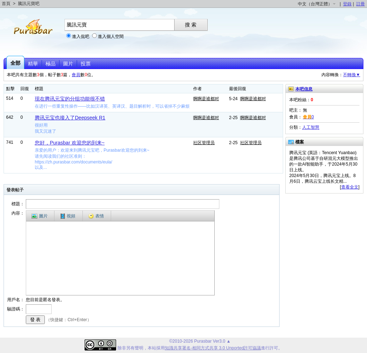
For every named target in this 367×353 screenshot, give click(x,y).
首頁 (6, 3)
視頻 (68, 216)
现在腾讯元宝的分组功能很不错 (70, 99)
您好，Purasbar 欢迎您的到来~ (70, 143)
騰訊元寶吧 (28, 3)
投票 (86, 64)
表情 (96, 216)
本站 (152, 347)
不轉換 (351, 74)
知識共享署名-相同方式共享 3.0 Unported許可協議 (213, 347)
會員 (76, 74)
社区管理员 (204, 142)
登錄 (347, 3)
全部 (15, 63)
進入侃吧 (80, 36)
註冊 (360, 3)
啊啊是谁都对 (206, 98)
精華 (33, 64)
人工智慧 (310, 127)
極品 (51, 64)
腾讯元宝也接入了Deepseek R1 (70, 118)
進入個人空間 (111, 36)
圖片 (68, 64)
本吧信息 (304, 89)
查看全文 (349, 187)
